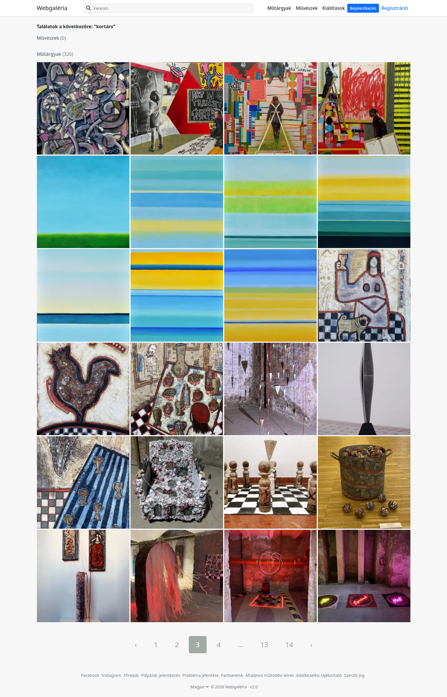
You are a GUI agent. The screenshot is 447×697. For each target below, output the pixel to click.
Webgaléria (52, 8)
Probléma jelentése (201, 675)
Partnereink (232, 675)
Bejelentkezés (363, 8)
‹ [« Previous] (136, 644)
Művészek (307, 8)
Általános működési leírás (269, 675)
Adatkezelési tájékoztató (319, 675)
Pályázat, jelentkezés (161, 675)
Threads (131, 675)
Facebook (90, 675)
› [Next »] (311, 644)
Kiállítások (333, 8)
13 (264, 644)
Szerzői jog (354, 675)
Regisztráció (394, 8)
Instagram (111, 675)
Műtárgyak (279, 8)
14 (289, 644)
